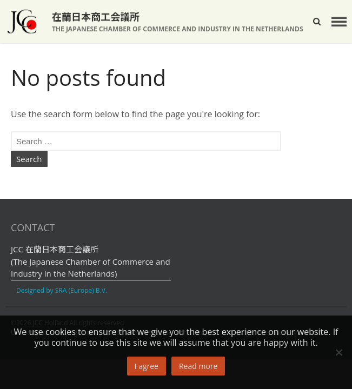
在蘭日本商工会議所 (96, 16)
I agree (146, 366)
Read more (198, 366)
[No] (338, 352)
